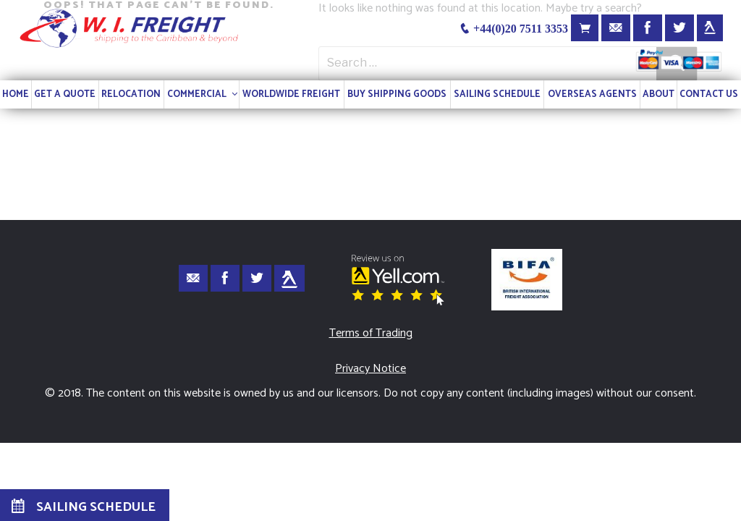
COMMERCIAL (203, 94)
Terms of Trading (370, 333)
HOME (15, 94)
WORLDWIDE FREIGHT (291, 94)
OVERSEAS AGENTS (592, 94)
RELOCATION (131, 94)
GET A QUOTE (65, 94)
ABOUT (658, 94)
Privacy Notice (370, 368)
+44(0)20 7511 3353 (513, 28)
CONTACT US (708, 94)
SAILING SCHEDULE (497, 94)
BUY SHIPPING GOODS (396, 94)
